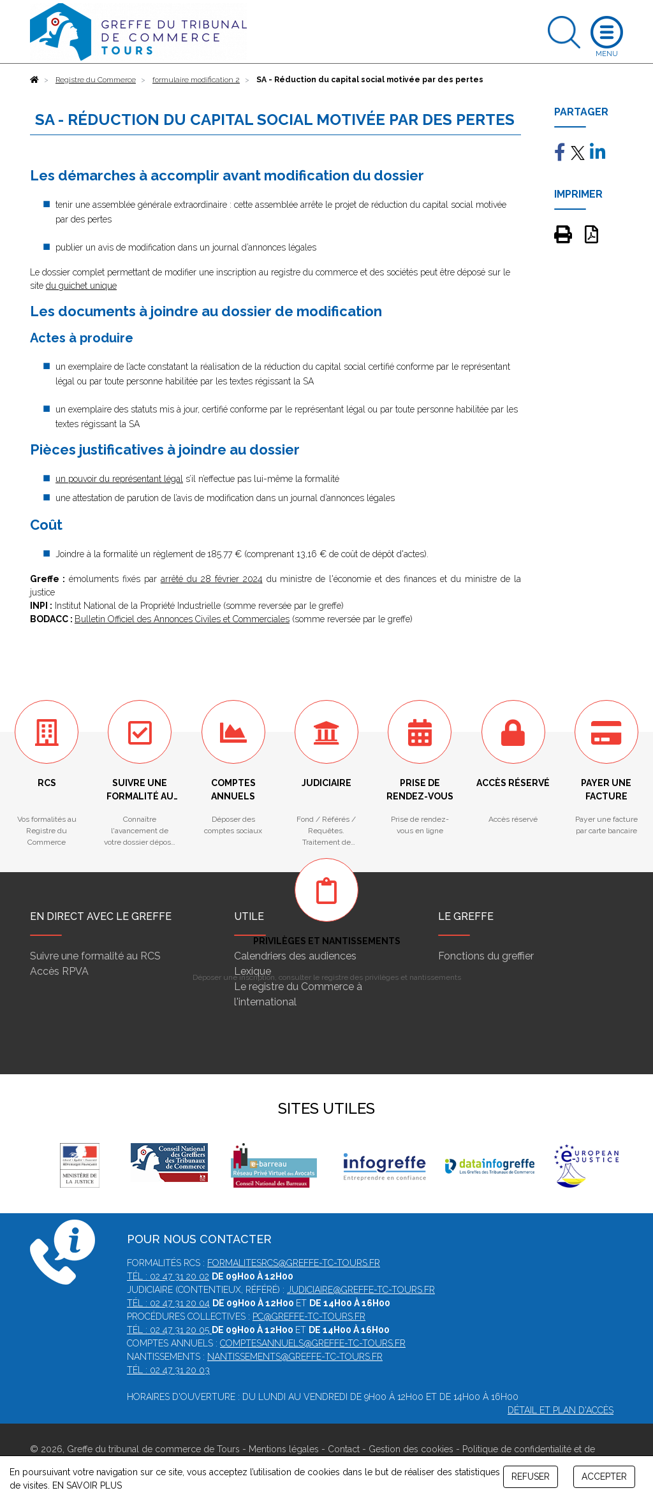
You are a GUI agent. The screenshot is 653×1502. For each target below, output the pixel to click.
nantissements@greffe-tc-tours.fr (295, 1357)
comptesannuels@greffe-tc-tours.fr (313, 1343)
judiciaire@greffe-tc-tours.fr (361, 1290)
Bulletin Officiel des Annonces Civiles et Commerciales (182, 619)
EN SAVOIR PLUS (87, 1485)
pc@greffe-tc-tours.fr (309, 1316)
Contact (344, 1449)
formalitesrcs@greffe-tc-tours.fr (293, 1263)
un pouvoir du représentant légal (119, 479)
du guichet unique (81, 286)
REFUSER (530, 1476)
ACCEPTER (604, 1476)
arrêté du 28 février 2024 (212, 579)
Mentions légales (284, 1449)
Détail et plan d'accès (560, 1410)
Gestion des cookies (411, 1449)
